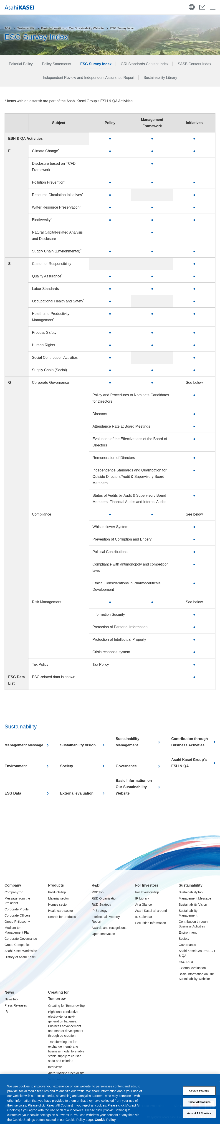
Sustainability (26, 28)
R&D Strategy (101, 904)
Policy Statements (56, 64)
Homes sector (58, 904)
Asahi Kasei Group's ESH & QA (189, 763)
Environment (16, 766)
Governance (126, 766)
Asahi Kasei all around (151, 910)
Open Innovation (103, 934)
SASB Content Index (194, 64)
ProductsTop (57, 892)
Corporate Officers (17, 915)
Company (13, 885)
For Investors (146, 885)
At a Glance (143, 904)
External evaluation (77, 793)
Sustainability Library (160, 78)
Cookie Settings (199, 1095)
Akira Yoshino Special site (66, 1073)
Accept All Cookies (199, 1117)
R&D (96, 885)
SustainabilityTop (191, 892)
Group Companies (17, 945)
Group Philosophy (17, 921)
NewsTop (11, 999)
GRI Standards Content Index (145, 64)
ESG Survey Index (96, 64)
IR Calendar (143, 917)
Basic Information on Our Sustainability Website (72, 28)
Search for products (62, 917)
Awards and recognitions (109, 928)
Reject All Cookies (199, 1106)
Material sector (58, 898)
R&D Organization (104, 898)
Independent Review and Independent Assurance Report (88, 78)
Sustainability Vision (78, 745)
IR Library (142, 898)
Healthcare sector (60, 910)
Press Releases (16, 1005)
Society (66, 766)
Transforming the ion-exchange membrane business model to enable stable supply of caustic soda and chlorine (66, 1051)
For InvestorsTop (147, 892)
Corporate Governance (21, 938)
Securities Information (150, 923)
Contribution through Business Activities (189, 742)
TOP (8, 28)
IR (6, 1011)
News (9, 992)
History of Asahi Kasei (20, 957)
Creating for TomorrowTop (66, 1005)
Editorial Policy (21, 64)
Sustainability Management (127, 742)
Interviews (55, 1067)
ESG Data (13, 793)
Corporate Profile (17, 909)
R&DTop (98, 892)
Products (56, 885)
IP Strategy (99, 910)
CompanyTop (14, 892)
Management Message (24, 745)
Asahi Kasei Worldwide (21, 951)
